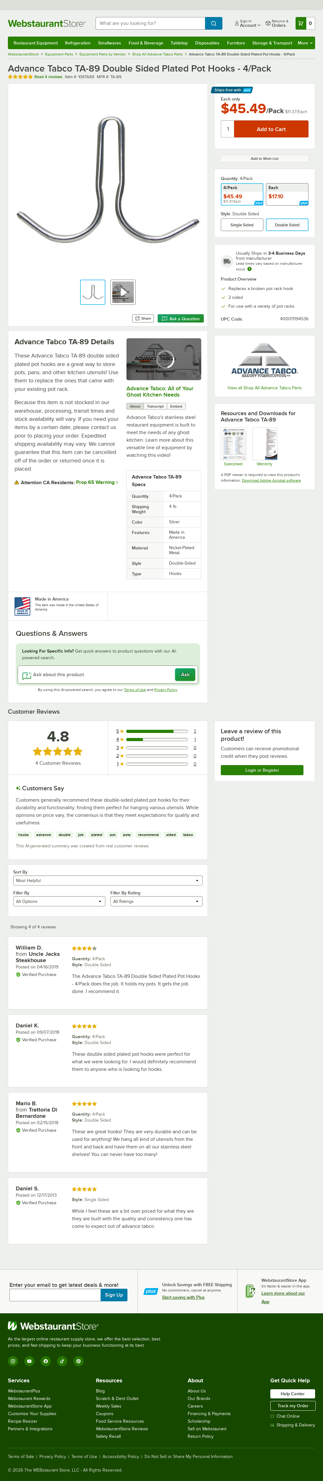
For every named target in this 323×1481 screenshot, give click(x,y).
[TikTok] (62, 1361)
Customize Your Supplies (32, 1413)
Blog (100, 1391)
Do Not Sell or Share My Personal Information (188, 1457)
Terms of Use (135, 690)
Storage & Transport (272, 42)
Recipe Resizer (23, 1421)
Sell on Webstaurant (207, 1428)
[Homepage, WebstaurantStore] (46, 23)
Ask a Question (181, 319)
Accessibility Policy (121, 1457)
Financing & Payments (209, 1413)
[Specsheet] (233, 446)
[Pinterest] (78, 1361)
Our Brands (199, 1398)
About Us (197, 1391)
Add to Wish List (265, 158)
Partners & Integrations (30, 1428)
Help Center (293, 1393)
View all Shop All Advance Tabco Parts (264, 388)
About (135, 406)
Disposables (207, 42)
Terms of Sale (21, 1457)
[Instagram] (13, 1361)
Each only (230, 99)
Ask (185, 674)
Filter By (21, 893)
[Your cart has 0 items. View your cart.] (305, 23)
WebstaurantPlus (24, 1391)
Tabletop (179, 42)
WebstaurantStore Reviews (122, 1428)
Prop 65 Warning (95, 482)
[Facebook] (46, 1361)
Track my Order (293, 1405)
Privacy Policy (165, 690)
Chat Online (285, 1416)
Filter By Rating (125, 893)
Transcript (155, 406)
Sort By (20, 872)
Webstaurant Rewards (29, 1398)
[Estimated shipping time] (249, 269)
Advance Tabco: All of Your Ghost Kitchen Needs (159, 391)
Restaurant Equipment (36, 42)
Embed (176, 406)
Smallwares (109, 42)
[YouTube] (29, 1361)
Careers (195, 1406)
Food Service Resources (120, 1421)
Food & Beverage (146, 42)
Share (143, 318)
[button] (92, 292)
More (305, 42)
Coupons (105, 1413)
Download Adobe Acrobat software (271, 480)
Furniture (236, 42)
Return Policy (201, 1436)
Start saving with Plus (183, 1297)
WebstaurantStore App (30, 1406)
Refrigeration (78, 42)
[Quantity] (228, 128)
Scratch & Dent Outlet (117, 1398)
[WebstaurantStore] (87, 1326)
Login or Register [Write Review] (262, 770)
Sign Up (114, 1295)
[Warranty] (264, 446)
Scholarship (199, 1421)
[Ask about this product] (108, 674)
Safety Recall (108, 1436)
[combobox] (150, 23)
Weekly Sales (108, 1406)
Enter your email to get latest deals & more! (63, 1285)
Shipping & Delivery (292, 1425)
